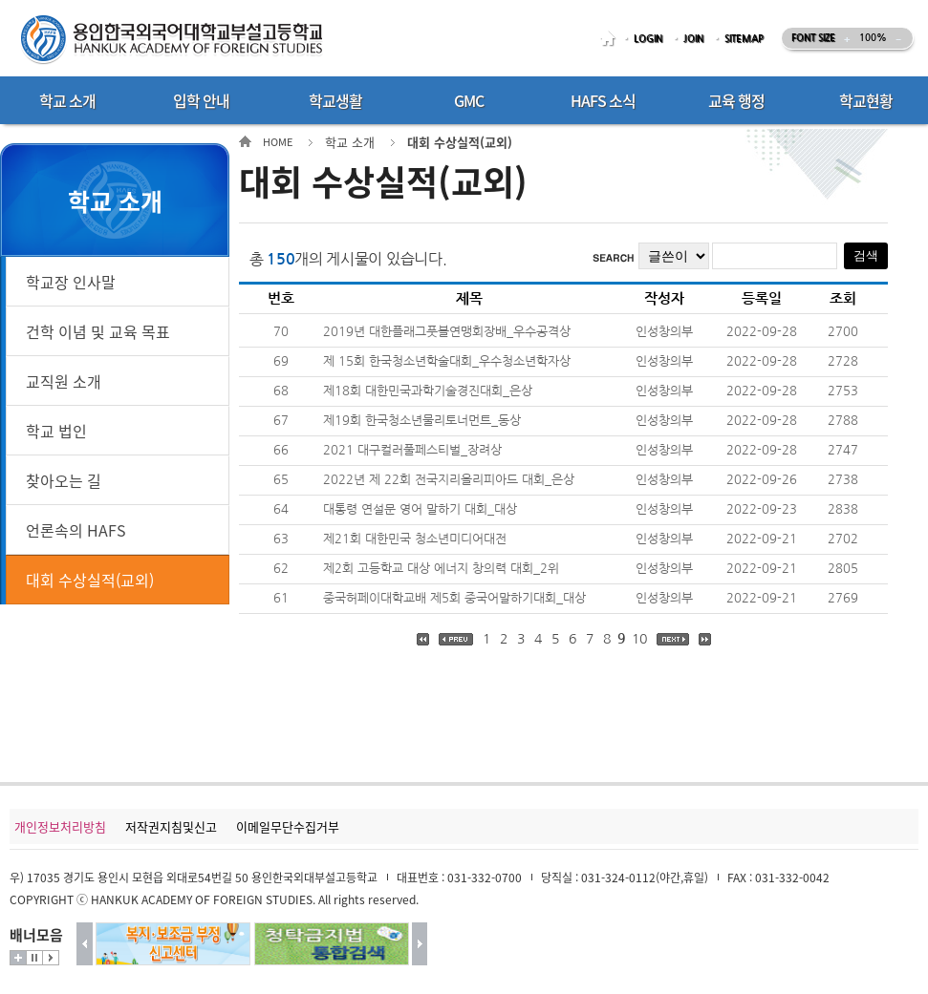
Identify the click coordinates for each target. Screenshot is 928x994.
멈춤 (34, 957)
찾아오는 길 (63, 480)
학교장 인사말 (71, 281)
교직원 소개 (63, 381)
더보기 (18, 957)
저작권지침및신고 (171, 826)
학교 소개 (350, 142)
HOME (610, 39)
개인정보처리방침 (60, 826)
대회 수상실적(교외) (90, 579)
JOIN (693, 38)
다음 (420, 943)
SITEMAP (744, 38)
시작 (50, 957)
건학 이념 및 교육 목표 (98, 331)
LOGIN (648, 38)
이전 (84, 943)
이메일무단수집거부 (287, 826)
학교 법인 (56, 430)
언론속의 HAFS (76, 529)
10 (639, 638)
